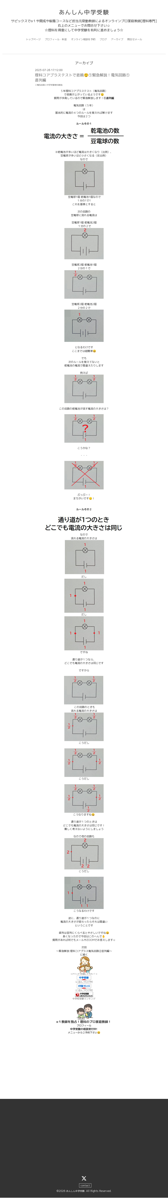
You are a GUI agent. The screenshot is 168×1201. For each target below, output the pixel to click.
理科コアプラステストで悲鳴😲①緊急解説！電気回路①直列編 (82, 79)
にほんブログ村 (84, 984)
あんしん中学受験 (84, 12)
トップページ (31, 40)
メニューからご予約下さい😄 (84, 1035)
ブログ (104, 40)
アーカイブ (119, 40)
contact (85, 1189)
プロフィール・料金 (54, 40)
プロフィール (84, 1028)
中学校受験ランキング (84, 1001)
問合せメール (137, 40)
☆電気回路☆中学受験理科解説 (50, 87)
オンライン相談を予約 (83, 40)
